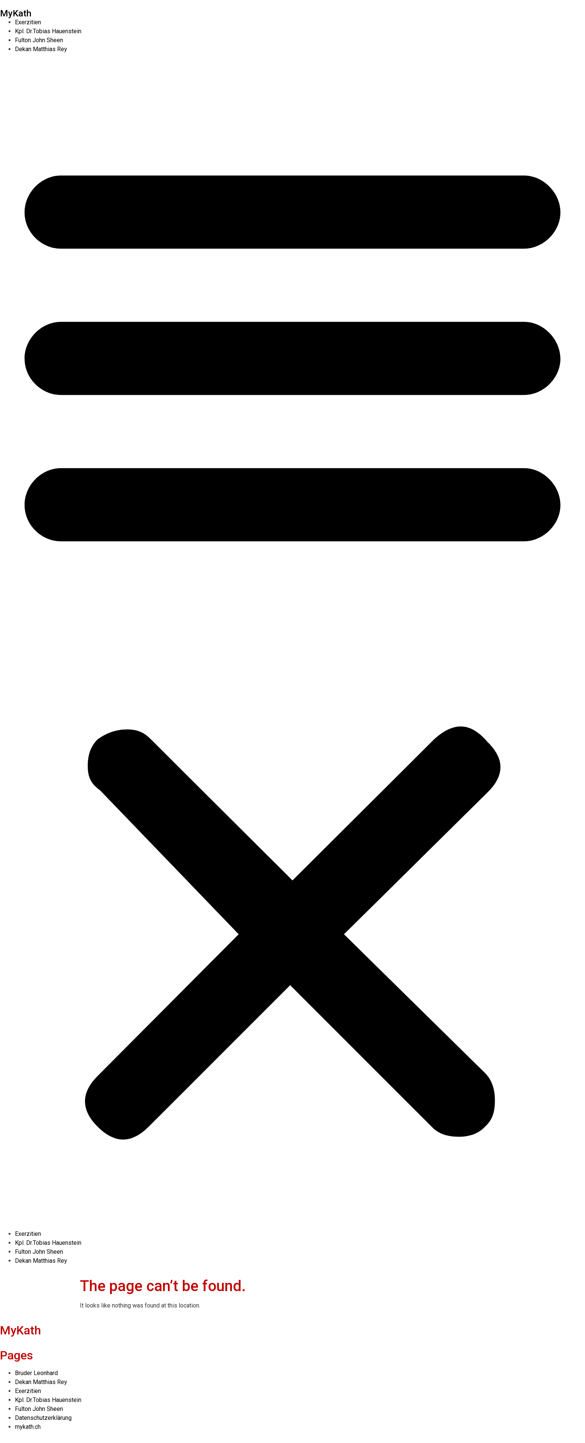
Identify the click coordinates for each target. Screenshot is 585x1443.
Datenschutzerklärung (43, 1417)
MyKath (15, 13)
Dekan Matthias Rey (41, 49)
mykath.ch (28, 1426)
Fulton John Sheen (39, 40)
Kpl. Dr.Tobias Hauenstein (48, 31)
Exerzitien (28, 22)
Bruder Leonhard (36, 1373)
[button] (292, 641)
